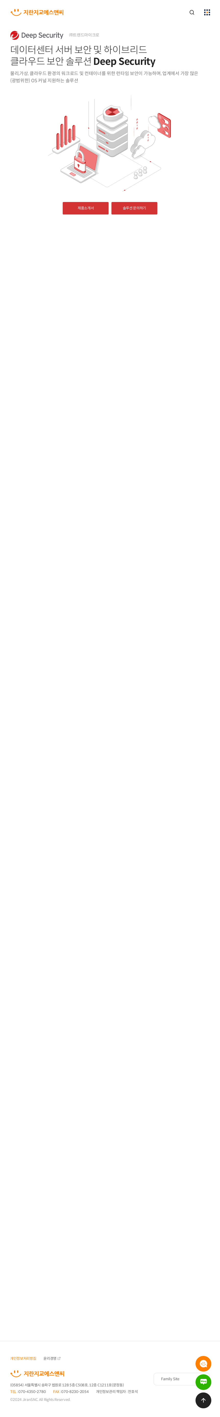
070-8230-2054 (75, 1391)
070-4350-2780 (32, 1391)
